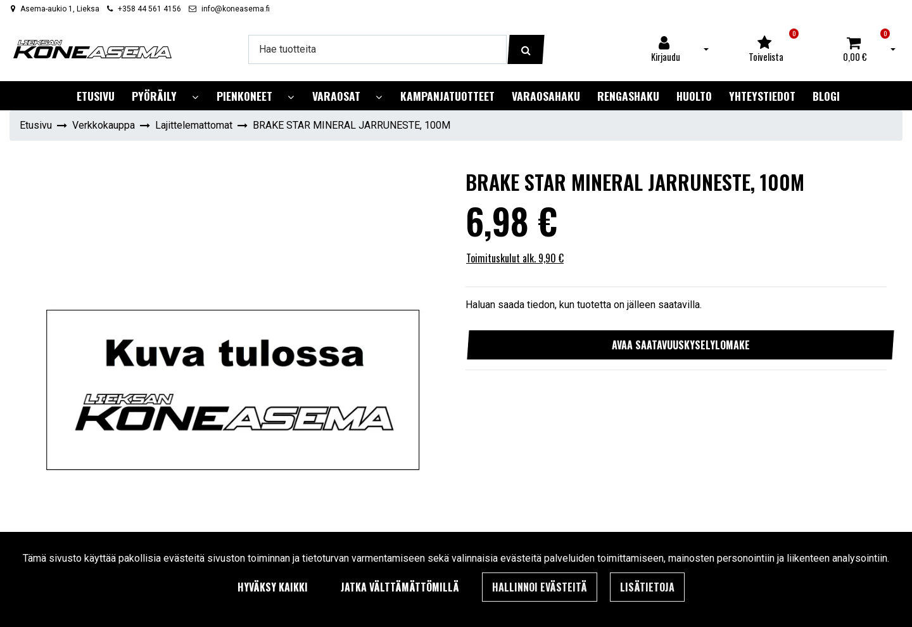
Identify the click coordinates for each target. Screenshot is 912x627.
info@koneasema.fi (235, 8)
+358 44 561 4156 (149, 8)
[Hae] (377, 49)
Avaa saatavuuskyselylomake (681, 344)
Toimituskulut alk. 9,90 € (515, 258)
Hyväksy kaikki (273, 587)
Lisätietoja (647, 587)
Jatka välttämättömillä (400, 587)
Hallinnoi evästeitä (539, 587)
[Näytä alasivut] (195, 97)
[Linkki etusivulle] (92, 49)
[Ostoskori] (855, 49)
